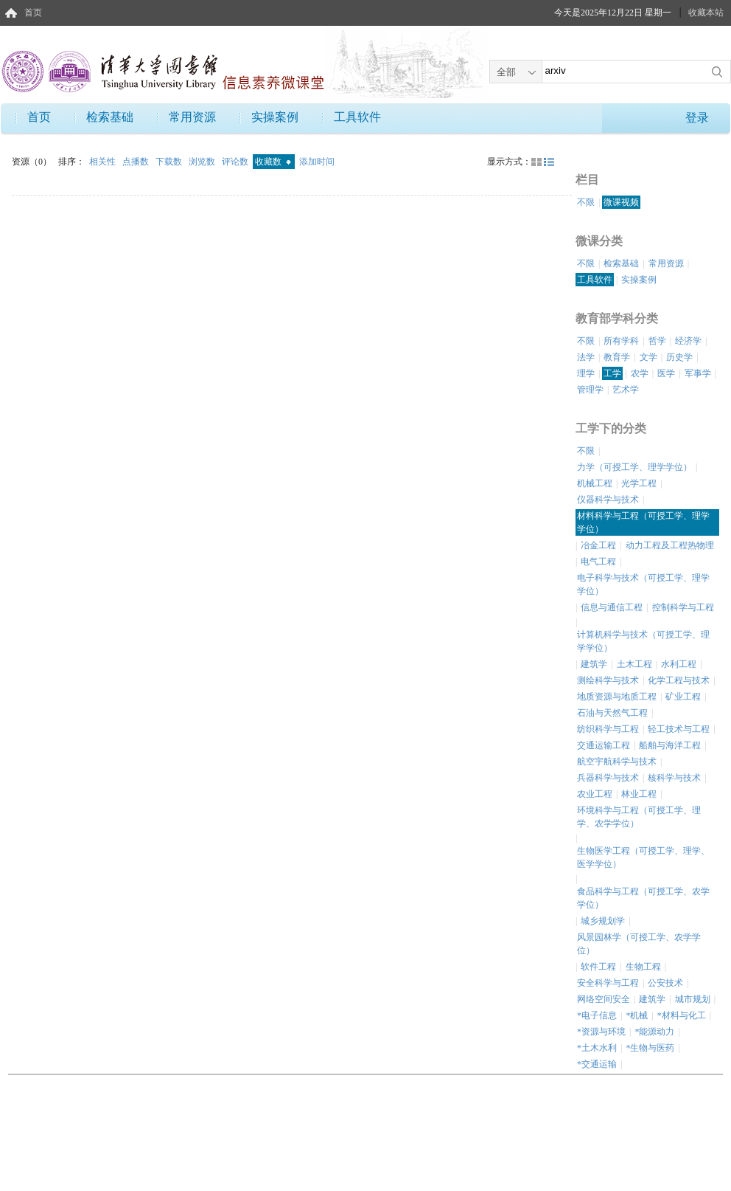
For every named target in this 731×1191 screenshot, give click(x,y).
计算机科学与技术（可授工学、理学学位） (643, 641)
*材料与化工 (681, 1015)
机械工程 (594, 483)
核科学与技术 (674, 778)
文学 (648, 357)
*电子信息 (597, 1015)
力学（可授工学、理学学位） (634, 467)
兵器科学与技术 (608, 778)
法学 (586, 357)
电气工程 (598, 561)
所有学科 (621, 341)
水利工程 (678, 664)
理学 (586, 373)
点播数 (136, 161)
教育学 (617, 357)
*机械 (637, 1015)
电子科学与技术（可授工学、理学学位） (643, 584)
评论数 (236, 161)
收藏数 (273, 161)
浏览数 (203, 161)
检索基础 (109, 117)
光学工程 (639, 483)
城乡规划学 (603, 921)
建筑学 (594, 664)
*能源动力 (654, 1031)
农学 (639, 373)
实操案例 (274, 117)
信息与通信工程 (612, 607)
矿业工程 (683, 696)
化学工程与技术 (679, 680)
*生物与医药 (650, 1048)
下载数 (169, 161)
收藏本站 (706, 12)
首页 (33, 12)
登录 (697, 117)
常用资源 (192, 117)
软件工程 (598, 967)
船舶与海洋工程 (670, 745)
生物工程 (643, 967)
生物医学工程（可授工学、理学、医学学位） (643, 857)
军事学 (698, 373)
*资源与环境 (601, 1031)
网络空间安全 (603, 999)
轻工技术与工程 (679, 729)
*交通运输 (597, 1064)
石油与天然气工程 (612, 713)
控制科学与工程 (683, 607)
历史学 (679, 357)
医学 (666, 373)
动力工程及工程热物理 (670, 545)
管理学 (590, 389)
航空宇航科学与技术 (617, 761)
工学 (612, 373)
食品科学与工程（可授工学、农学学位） (643, 898)
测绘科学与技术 (608, 680)
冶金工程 (598, 545)
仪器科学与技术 (608, 499)
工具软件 (357, 117)
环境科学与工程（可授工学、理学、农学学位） (639, 817)
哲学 (657, 341)
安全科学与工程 (608, 983)
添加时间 (317, 161)
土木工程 (634, 664)
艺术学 (625, 389)
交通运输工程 (603, 745)
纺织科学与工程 (608, 729)
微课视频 (621, 202)
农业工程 (594, 794)
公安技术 (665, 983)
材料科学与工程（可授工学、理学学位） (643, 522)
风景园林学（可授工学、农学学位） (639, 944)
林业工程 (639, 794)
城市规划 (692, 999)
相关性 (103, 161)
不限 (586, 202)
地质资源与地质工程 (617, 696)
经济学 (688, 341)
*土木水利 (597, 1048)
